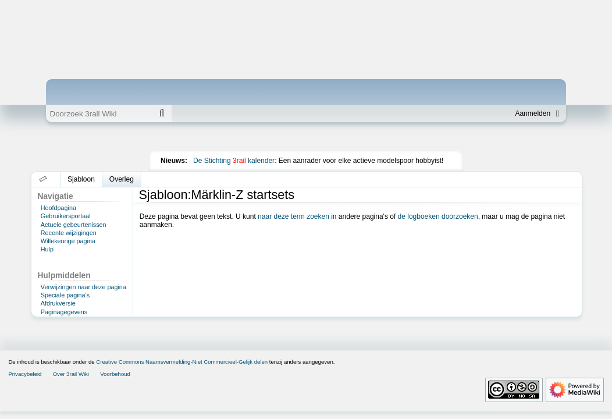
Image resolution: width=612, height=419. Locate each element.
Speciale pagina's (65, 295)
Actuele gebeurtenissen (73, 224)
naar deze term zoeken (293, 216)
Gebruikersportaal (66, 215)
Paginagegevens (64, 311)
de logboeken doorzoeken (438, 216)
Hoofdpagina (58, 207)
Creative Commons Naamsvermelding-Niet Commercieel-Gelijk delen (182, 361)
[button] (43, 179)
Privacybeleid (24, 374)
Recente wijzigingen (69, 232)
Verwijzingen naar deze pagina (83, 286)
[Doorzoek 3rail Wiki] (99, 113)
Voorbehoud (115, 374)
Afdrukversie (58, 303)
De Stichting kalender (234, 161)
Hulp (47, 249)
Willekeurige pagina (68, 240)
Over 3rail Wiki (71, 374)
